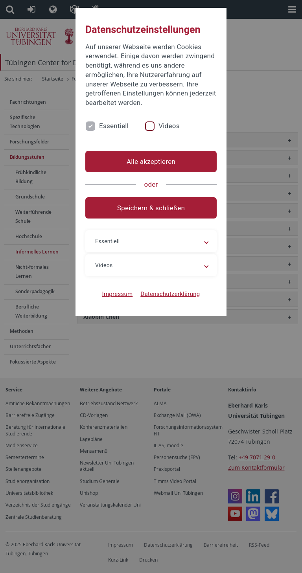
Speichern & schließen (151, 208)
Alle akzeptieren (151, 161)
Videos (169, 126)
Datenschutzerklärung (170, 294)
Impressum (117, 294)
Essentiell (114, 126)
